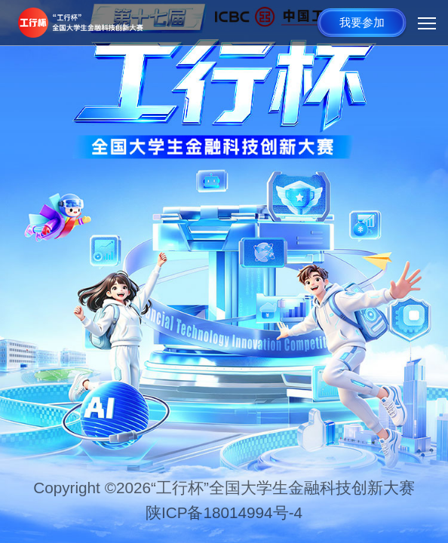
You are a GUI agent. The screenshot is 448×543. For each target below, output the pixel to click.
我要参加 (362, 22)
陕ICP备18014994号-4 (224, 512)
